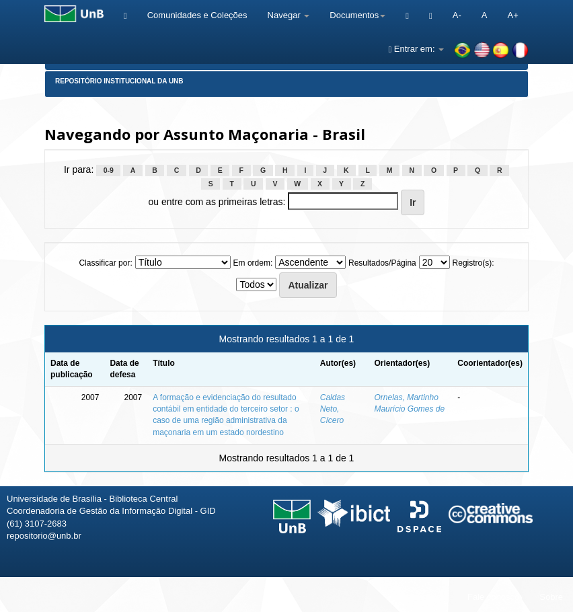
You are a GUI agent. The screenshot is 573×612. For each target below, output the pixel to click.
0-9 (109, 170)
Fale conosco (493, 597)
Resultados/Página (382, 263)
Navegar (289, 15)
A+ (512, 15)
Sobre (551, 597)
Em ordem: (253, 263)
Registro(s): (473, 263)
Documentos (357, 15)
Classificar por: (105, 263)
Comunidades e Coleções (197, 15)
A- (457, 15)
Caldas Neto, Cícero (332, 409)
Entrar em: (416, 49)
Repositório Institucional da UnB (119, 81)
